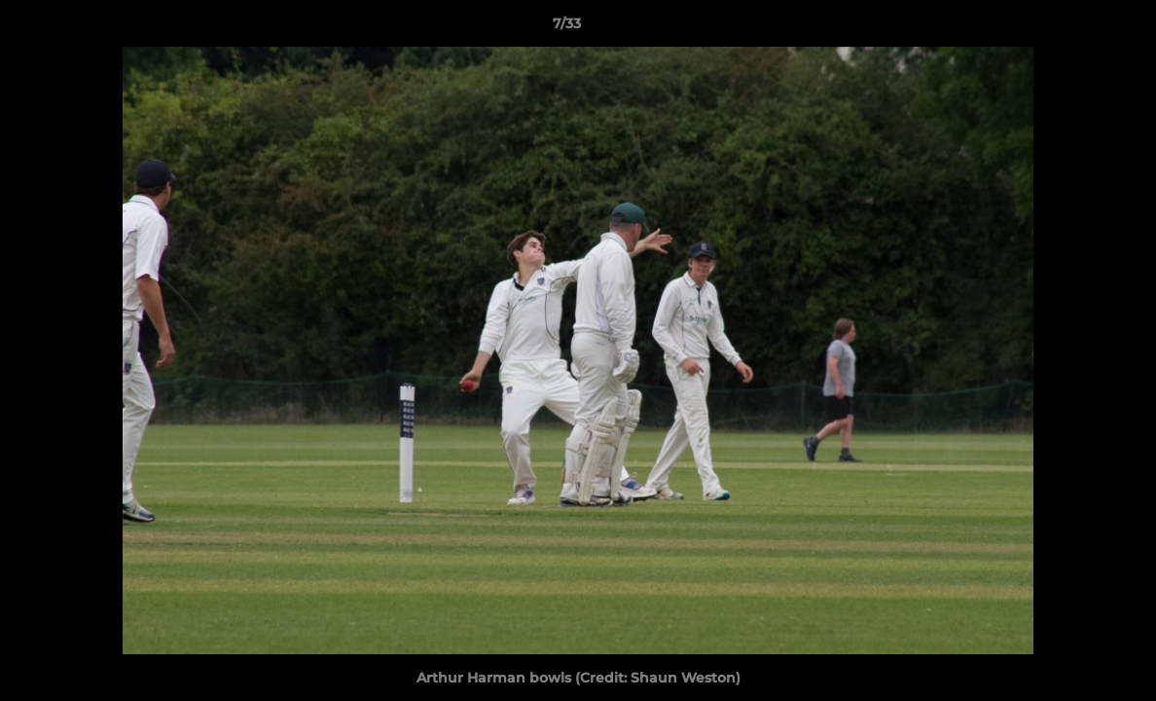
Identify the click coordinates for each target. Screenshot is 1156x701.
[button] (1074, 28)
